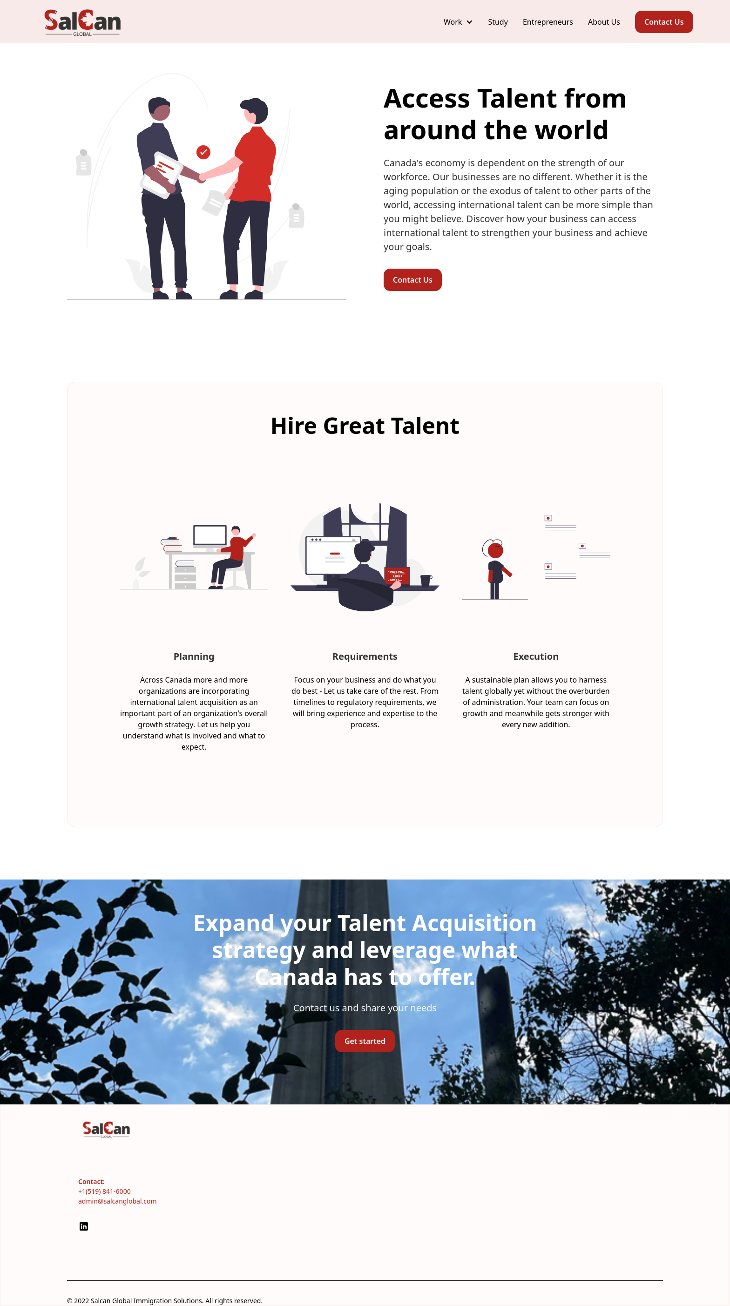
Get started (365, 1041)
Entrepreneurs (548, 22)
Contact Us (664, 22)
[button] (458, 22)
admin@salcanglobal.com (117, 1201)
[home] (83, 21)
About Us (604, 22)
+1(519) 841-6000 (104, 1191)
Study (497, 22)
